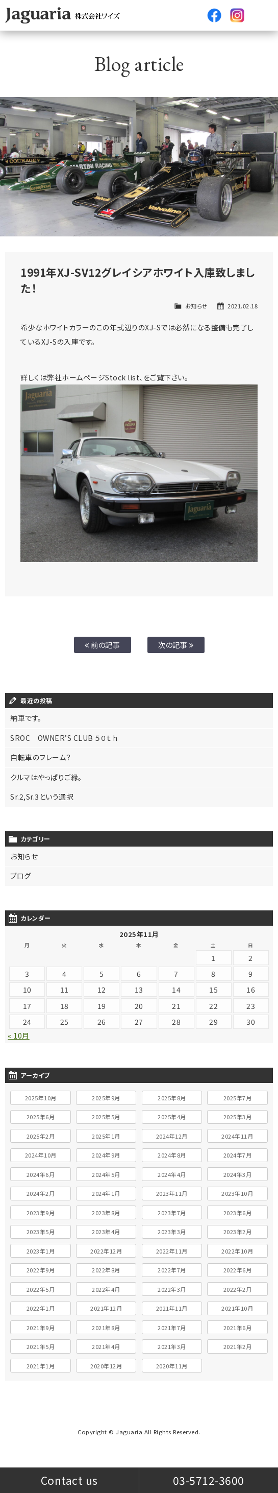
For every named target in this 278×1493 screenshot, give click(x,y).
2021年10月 (237, 1308)
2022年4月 (106, 1289)
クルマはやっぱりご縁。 (46, 777)
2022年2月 (237, 1289)
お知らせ (196, 306)
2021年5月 (41, 1346)
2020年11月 (172, 1366)
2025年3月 (237, 1117)
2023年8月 (106, 1213)
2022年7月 (172, 1270)
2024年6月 (41, 1174)
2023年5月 (41, 1231)
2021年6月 (237, 1327)
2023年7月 (172, 1213)
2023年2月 (237, 1231)
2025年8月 (172, 1098)
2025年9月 (106, 1098)
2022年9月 (41, 1270)
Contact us (69, 1480)
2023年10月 (237, 1193)
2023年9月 (41, 1213)
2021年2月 (237, 1346)
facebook (214, 15)
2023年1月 (41, 1251)
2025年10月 (41, 1098)
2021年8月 (106, 1327)
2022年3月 (172, 1289)
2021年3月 (172, 1346)
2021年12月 (106, 1308)
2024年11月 (237, 1136)
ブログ (20, 876)
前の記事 (102, 644)
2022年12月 (106, 1251)
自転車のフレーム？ (40, 757)
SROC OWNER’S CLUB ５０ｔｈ (64, 738)
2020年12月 (106, 1366)
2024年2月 (41, 1193)
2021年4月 (106, 1346)
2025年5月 (106, 1117)
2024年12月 (172, 1136)
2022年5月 (41, 1289)
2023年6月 (237, 1213)
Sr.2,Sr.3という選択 (41, 796)
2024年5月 (106, 1174)
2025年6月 (41, 1117)
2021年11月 (172, 1308)
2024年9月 (106, 1155)
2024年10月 (41, 1155)
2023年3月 (172, 1231)
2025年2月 (41, 1136)
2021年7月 (172, 1327)
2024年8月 (172, 1155)
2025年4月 (172, 1117)
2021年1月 (41, 1366)
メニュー (260, 15)
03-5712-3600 (208, 1480)
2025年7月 (237, 1098)
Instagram (237, 15)
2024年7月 (237, 1155)
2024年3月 (237, 1174)
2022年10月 (237, 1251)
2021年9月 (41, 1327)
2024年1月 (106, 1193)
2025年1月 (106, 1136)
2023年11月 (172, 1193)
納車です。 (26, 718)
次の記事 (175, 644)
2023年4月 (106, 1231)
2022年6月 (237, 1270)
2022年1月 (41, 1308)
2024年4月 (172, 1174)
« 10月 (19, 1035)
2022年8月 (106, 1270)
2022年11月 (172, 1251)
